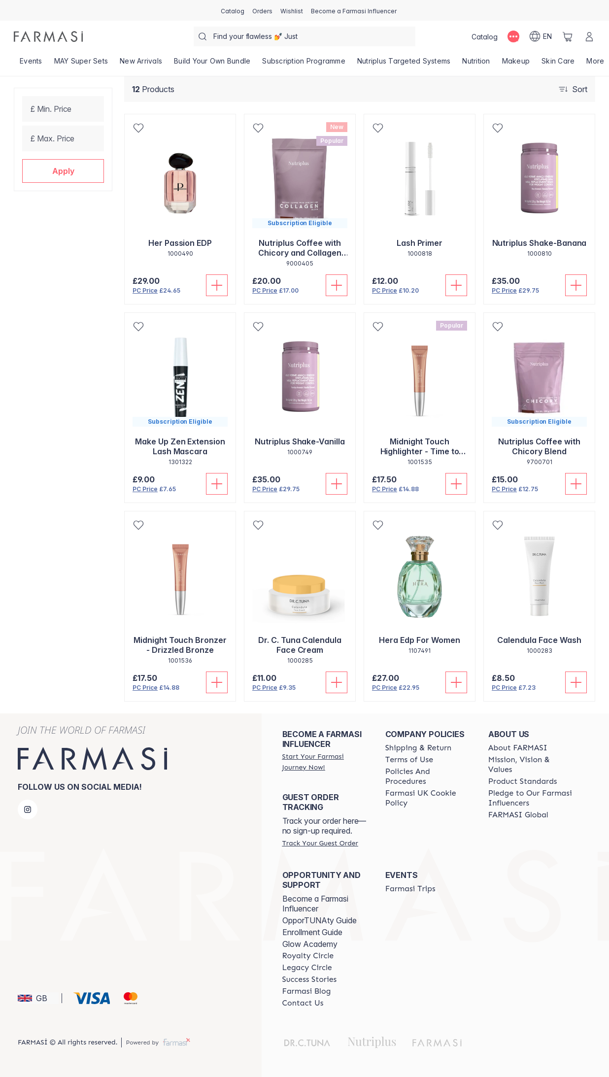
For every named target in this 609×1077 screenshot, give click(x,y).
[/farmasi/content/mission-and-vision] (531, 764)
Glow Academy (310, 944)
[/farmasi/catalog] (232, 10)
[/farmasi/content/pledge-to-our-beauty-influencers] (531, 798)
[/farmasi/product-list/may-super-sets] (81, 64)
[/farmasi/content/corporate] (518, 815)
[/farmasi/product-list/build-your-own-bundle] (212, 64)
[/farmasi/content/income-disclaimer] (428, 798)
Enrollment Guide (312, 932)
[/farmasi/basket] (568, 36)
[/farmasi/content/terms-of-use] (409, 760)
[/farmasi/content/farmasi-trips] (410, 889)
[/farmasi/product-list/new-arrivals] (141, 64)
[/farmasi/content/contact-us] (303, 1003)
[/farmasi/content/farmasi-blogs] (306, 991)
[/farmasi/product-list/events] (31, 64)
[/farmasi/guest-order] (320, 843)
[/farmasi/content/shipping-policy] (418, 748)
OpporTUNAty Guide (319, 920)
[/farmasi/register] (262, 10)
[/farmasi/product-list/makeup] (516, 64)
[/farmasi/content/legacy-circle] (307, 968)
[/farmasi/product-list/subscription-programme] (303, 64)
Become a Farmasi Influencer (315, 903)
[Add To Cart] (217, 285)
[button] (63, 171)
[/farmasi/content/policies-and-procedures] (428, 776)
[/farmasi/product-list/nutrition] (476, 64)
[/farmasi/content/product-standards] (522, 781)
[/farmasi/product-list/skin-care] (558, 64)
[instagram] (27, 809)
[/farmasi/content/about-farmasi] (517, 748)
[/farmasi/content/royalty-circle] (308, 956)
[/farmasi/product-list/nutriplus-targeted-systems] (404, 64)
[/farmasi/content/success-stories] (309, 979)
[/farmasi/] (48, 36)
